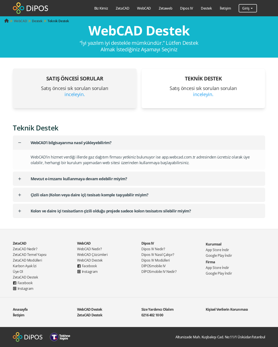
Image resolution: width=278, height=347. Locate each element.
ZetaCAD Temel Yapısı (29, 254)
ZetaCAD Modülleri (27, 260)
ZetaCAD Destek (25, 277)
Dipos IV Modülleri (155, 260)
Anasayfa (20, 309)
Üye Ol (18, 271)
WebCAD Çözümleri (92, 254)
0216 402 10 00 (152, 315)
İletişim (225, 8)
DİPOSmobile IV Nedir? (159, 271)
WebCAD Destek (90, 260)
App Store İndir (217, 249)
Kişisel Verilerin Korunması (227, 309)
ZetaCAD (19, 243)
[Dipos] (30, 8)
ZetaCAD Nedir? (25, 249)
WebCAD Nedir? (89, 249)
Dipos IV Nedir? (153, 249)
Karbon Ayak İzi (24, 266)
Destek (37, 21)
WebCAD (20, 21)
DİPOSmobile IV (153, 266)
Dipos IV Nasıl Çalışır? (157, 254)
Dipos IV (147, 243)
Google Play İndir (219, 255)
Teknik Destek (58, 21)
